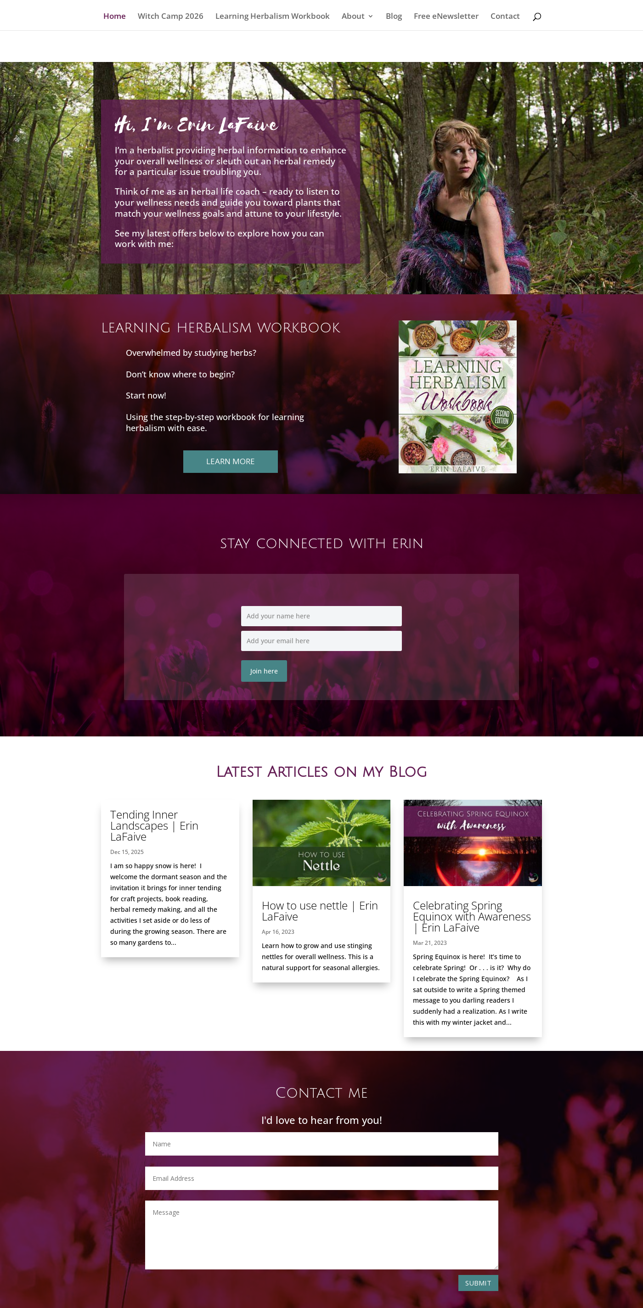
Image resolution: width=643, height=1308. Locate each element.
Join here (264, 671)
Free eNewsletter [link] (446, 17)
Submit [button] (478, 1282)
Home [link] (114, 17)
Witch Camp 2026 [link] (170, 17)
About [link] (353, 17)
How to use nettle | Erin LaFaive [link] (320, 911)
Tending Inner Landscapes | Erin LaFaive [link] (154, 825)
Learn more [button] (230, 461)
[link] (322, 843)
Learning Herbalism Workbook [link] (272, 17)
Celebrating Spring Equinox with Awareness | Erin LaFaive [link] (472, 916)
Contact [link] (505, 17)
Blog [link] (394, 17)
